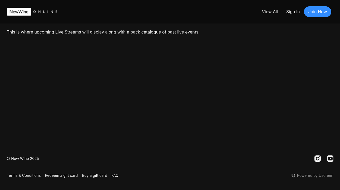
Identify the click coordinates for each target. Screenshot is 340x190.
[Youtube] (330, 158)
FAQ (115, 175)
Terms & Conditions (24, 175)
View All (270, 11)
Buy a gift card (94, 175)
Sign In (293, 11)
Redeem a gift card (61, 175)
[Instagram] (317, 158)
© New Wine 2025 (23, 158)
